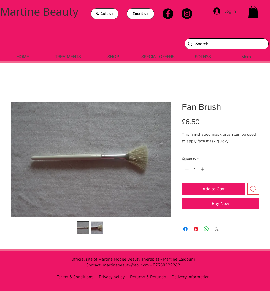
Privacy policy (112, 277)
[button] (253, 12)
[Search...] (226, 44)
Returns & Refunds (148, 277)
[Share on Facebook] (185, 229)
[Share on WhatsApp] (206, 229)
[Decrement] (186, 169)
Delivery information (191, 277)
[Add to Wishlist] (253, 189)
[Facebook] (168, 13)
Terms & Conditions (75, 277)
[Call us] (104, 13)
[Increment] (202, 169)
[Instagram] (187, 13)
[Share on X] (217, 229)
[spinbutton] (194, 169)
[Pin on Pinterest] (196, 229)
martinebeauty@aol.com (126, 265)
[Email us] (140, 13)
